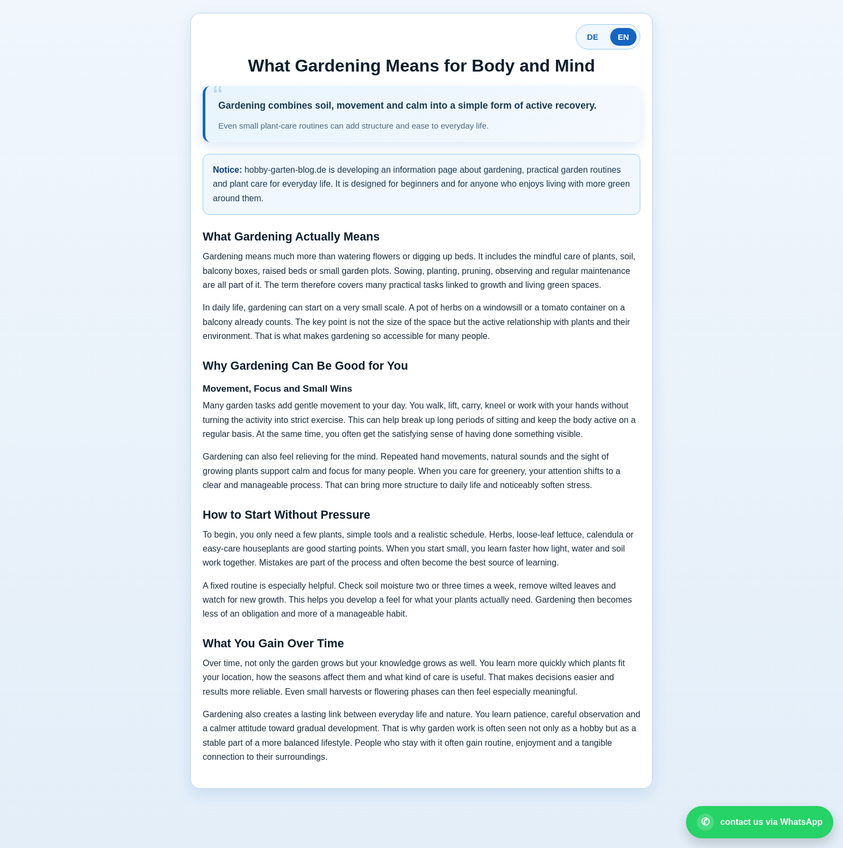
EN (623, 36)
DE (592, 36)
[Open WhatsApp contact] (759, 822)
